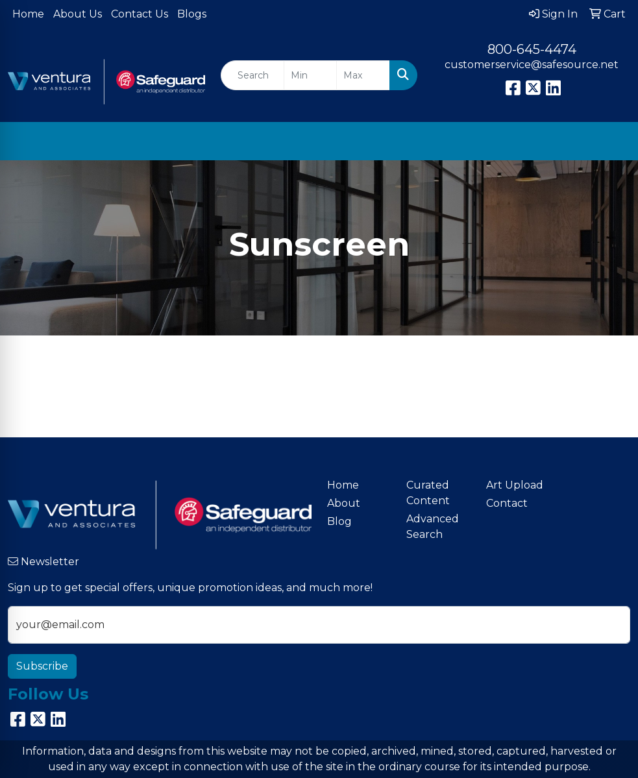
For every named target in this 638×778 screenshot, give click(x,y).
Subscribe (42, 666)
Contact (507, 503)
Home (28, 14)
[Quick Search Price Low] (310, 75)
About (343, 503)
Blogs (191, 14)
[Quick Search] (252, 75)
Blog (339, 521)
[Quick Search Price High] (363, 75)
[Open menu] (612, 141)
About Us (77, 14)
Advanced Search (432, 527)
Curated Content (428, 493)
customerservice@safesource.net (532, 64)
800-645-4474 (531, 49)
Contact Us (139, 14)
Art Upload (514, 485)
